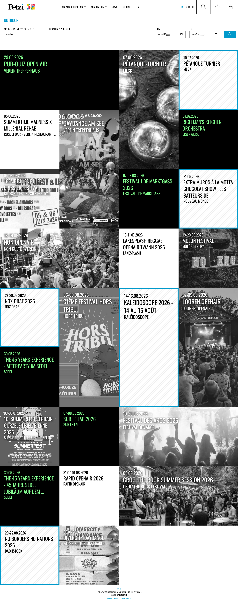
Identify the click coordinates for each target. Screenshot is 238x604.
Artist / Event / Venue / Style (20, 29)
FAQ (138, 7)
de (189, 7)
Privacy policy (113, 598)
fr (186, 7)
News (114, 7)
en (182, 7)
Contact (127, 7)
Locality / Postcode (60, 29)
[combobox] (69, 34)
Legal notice (126, 598)
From (157, 29)
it (193, 7)
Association (99, 7)
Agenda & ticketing (74, 7)
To (190, 29)
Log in (119, 588)
